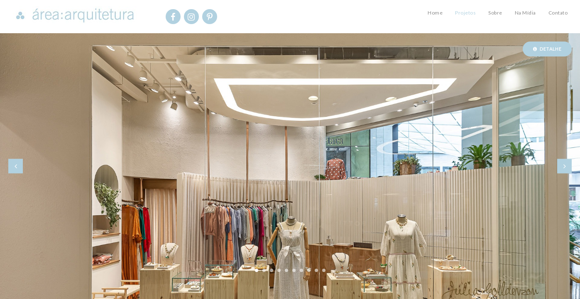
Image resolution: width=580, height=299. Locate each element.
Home (435, 13)
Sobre (495, 13)
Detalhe (547, 48)
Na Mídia (525, 13)
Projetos (465, 13)
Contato (558, 13)
